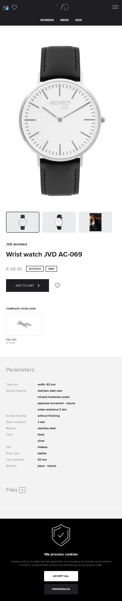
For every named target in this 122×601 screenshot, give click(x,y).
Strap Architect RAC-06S (16, 314)
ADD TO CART (32, 288)
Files (15, 489)
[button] (22, 222)
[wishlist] (14, 7)
